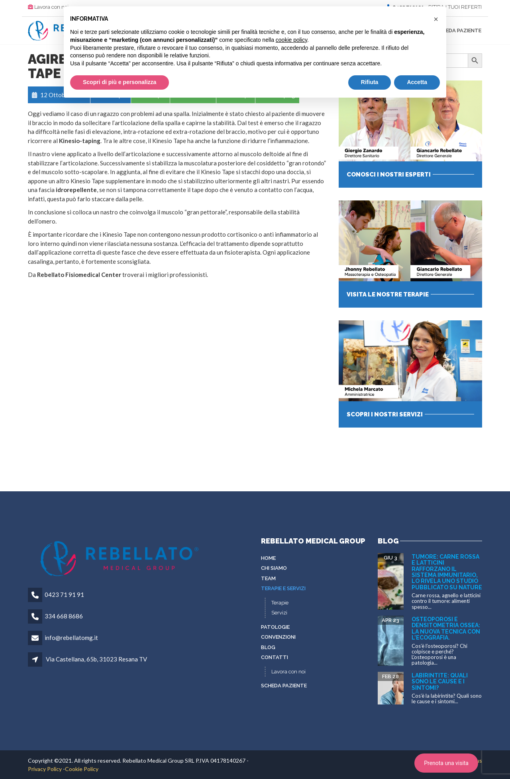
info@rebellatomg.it (71, 637)
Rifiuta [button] (370, 82)
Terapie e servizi (283, 588)
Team (268, 578)
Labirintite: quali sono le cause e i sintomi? (440, 681)
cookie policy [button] (291, 40)
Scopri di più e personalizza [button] (119, 82)
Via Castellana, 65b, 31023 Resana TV (96, 659)
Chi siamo (274, 568)
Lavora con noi (51, 7)
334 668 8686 (64, 616)
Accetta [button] (417, 82)
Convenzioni (278, 637)
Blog (268, 647)
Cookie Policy (81, 768)
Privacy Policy (45, 768)
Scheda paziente (458, 30)
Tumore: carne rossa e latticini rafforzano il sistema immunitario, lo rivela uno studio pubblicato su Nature (447, 572)
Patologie (275, 627)
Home (268, 558)
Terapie (279, 603)
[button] (436, 19)
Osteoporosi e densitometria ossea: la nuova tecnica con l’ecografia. (446, 628)
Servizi (279, 613)
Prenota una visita (446, 763)
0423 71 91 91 (64, 594)
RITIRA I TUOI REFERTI (455, 7)
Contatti (274, 657)
